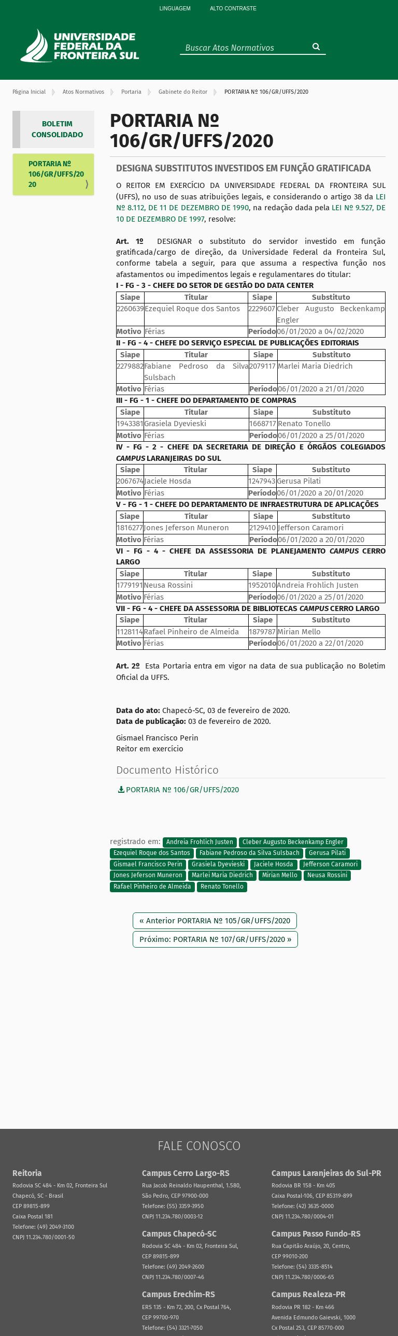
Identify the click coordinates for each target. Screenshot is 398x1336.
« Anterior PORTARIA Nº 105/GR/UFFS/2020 (214, 920)
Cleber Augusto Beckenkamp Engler (293, 842)
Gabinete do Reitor (183, 92)
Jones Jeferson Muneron (147, 875)
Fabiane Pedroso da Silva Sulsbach (250, 853)
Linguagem (175, 8)
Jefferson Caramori (330, 864)
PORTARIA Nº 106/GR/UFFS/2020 (56, 174)
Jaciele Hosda (273, 864)
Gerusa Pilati (327, 853)
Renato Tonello (222, 886)
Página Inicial (29, 92)
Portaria (131, 92)
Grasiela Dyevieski (218, 864)
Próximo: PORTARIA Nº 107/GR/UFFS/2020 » (215, 939)
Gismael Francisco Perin (147, 864)
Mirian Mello (279, 875)
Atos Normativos (83, 92)
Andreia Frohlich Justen (199, 842)
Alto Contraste (233, 8)
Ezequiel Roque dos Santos (151, 853)
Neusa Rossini (327, 875)
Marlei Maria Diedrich (222, 875)
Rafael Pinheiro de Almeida (152, 886)
